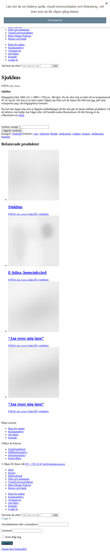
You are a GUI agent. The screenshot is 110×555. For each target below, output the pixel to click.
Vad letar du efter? (11, 65)
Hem (10, 469)
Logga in (13, 59)
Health (53, 133)
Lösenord (6, 530)
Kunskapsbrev (16, 47)
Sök (55, 66)
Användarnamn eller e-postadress (19, 524)
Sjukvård (17, 133)
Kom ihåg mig (11, 537)
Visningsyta (14, 50)
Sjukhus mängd (9, 126)
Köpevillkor (14, 458)
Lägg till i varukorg (12, 130)
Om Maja (13, 53)
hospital (5, 136)
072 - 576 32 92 (33, 464)
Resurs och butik (17, 38)
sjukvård (44, 133)
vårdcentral (65, 133)
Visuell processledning (20, 32)
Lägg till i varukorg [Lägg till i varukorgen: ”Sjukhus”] (38, 214)
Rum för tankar (16, 44)
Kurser (12, 472)
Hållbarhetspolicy (18, 452)
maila (21, 115)
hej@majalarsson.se (54, 464)
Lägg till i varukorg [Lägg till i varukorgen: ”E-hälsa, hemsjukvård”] (38, 279)
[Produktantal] (34, 127)
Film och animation (18, 29)
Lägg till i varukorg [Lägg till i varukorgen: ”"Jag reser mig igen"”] (38, 345)
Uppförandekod (16, 449)
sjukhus (76, 133)
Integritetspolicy (17, 455)
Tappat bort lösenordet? (14, 549)
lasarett (86, 133)
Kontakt (12, 56)
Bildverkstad (15, 475)
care (36, 133)
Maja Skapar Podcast (19, 35)
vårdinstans (97, 133)
